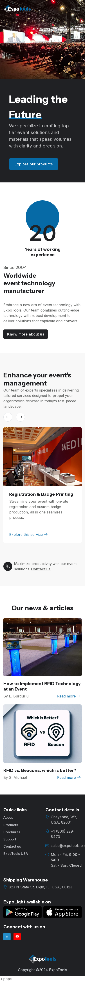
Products (10, 825)
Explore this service (28, 534)
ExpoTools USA (15, 853)
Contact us (41, 569)
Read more (69, 696)
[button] (7, 417)
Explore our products (34, 164)
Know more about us (25, 334)
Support (9, 839)
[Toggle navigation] (77, 9)
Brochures (11, 832)
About (8, 817)
